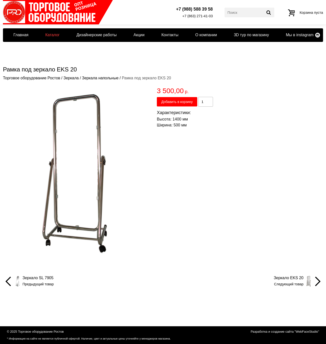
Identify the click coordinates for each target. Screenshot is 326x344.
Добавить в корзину (177, 102)
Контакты (169, 35)
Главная (21, 35)
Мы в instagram (299, 35)
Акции (139, 35)
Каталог (52, 35)
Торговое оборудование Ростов (31, 78)
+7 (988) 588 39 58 (194, 9)
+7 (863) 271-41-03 (197, 16)
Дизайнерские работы (97, 35)
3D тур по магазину (251, 35)
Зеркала (71, 78)
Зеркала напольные (100, 78)
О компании (206, 35)
